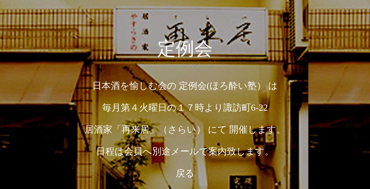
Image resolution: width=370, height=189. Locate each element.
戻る (185, 173)
